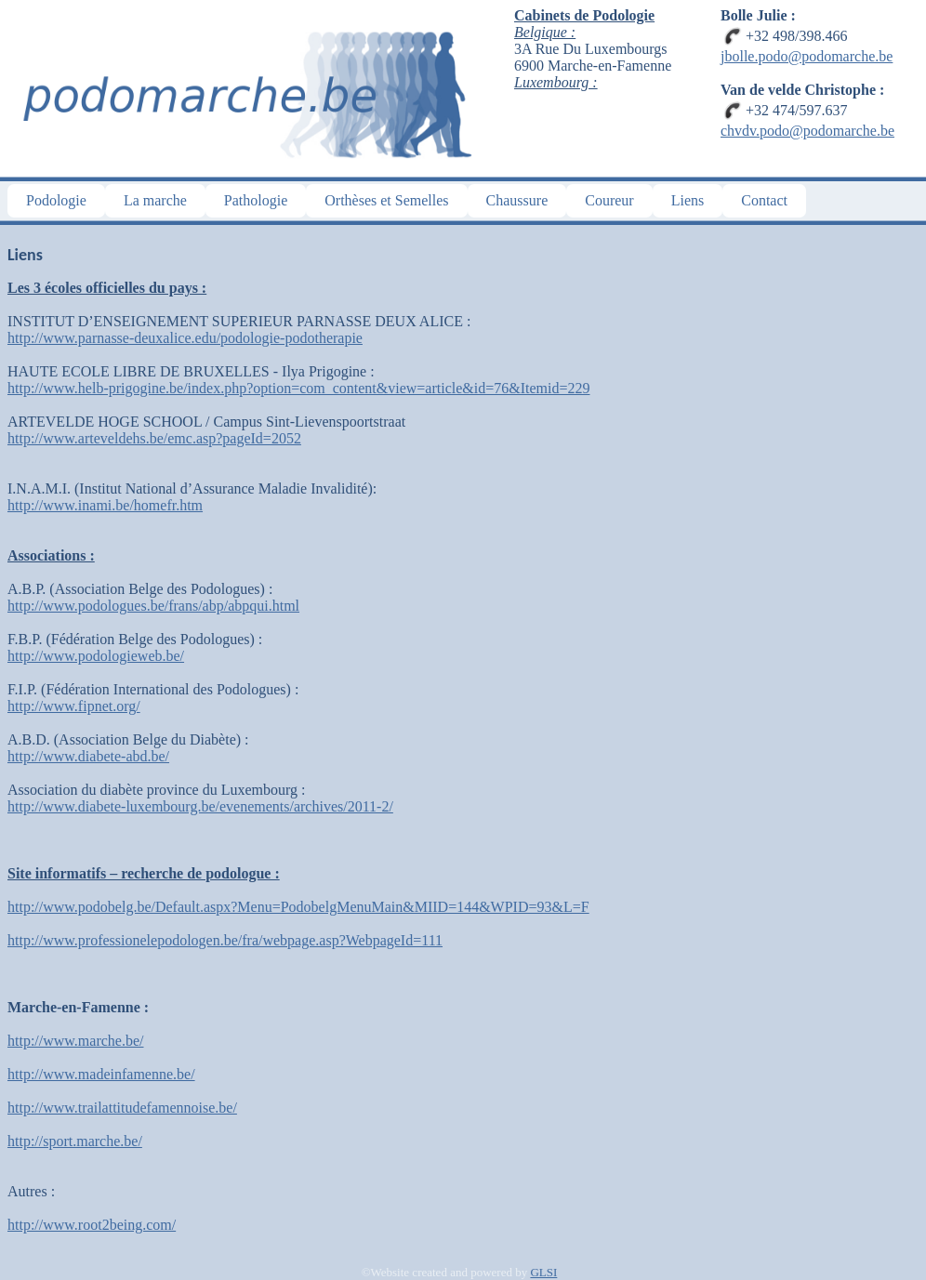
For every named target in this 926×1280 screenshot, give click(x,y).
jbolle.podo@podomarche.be (807, 56)
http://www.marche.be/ (75, 1041)
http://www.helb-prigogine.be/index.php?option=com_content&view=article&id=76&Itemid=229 (298, 388)
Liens (688, 200)
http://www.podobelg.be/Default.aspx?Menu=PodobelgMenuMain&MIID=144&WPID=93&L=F (298, 907)
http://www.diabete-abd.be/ (88, 756)
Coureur (609, 200)
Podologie (56, 200)
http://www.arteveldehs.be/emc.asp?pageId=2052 (154, 438)
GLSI (543, 1272)
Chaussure (517, 200)
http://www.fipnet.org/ (73, 706)
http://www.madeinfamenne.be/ (101, 1074)
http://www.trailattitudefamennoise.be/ (122, 1107)
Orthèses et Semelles (386, 200)
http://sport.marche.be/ (74, 1141)
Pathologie (255, 200)
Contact (764, 200)
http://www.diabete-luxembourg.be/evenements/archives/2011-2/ (200, 806)
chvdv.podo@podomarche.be (807, 131)
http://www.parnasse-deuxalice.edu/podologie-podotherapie (185, 338)
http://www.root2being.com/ (91, 1225)
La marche (155, 200)
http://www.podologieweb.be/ (95, 656)
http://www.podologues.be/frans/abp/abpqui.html (153, 606)
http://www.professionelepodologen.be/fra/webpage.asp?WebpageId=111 (225, 940)
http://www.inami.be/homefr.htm (105, 505)
